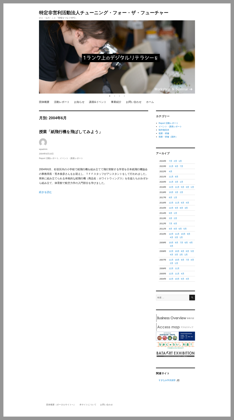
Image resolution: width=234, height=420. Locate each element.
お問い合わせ (134, 102)
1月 (180, 161)
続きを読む (45, 192)
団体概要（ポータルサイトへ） (61, 404)
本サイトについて (87, 404)
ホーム (150, 102)
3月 (176, 182)
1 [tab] (109, 96)
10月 (171, 192)
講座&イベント (97, 102)
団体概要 (44, 102)
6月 (182, 202)
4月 (170, 171)
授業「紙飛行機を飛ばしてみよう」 (71, 132)
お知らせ (79, 102)
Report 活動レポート (49, 158)
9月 (176, 166)
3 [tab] (119, 96)
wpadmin (43, 149)
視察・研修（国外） (168, 137)
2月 (175, 161)
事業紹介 (116, 102)
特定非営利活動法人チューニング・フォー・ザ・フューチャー (103, 12)
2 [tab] (114, 96)
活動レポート (62, 102)
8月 (170, 197)
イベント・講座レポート (71, 158)
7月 (170, 161)
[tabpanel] (117, 57)
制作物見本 (164, 130)
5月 (182, 187)
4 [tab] (124, 96)
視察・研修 (164, 133)
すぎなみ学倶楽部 (169, 380)
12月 (171, 187)
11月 (171, 166)
